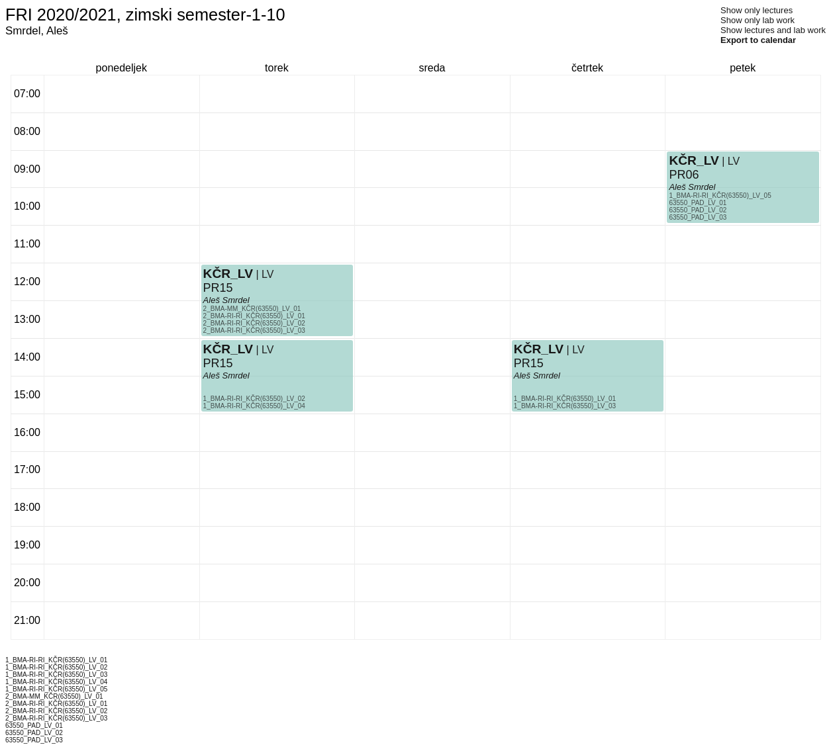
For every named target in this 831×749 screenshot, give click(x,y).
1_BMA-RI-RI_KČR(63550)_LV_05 (720, 195)
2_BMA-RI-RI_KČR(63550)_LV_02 (254, 323)
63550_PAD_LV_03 (697, 217)
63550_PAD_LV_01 (697, 202)
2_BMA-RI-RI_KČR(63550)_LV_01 (254, 316)
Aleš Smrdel (226, 375)
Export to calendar (758, 40)
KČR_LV (228, 349)
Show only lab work (757, 20)
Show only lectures (756, 10)
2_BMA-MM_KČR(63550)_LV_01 (252, 308)
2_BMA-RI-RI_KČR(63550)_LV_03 (254, 330)
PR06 (684, 174)
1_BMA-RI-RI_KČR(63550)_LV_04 (254, 406)
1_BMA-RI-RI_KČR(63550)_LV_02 (254, 398)
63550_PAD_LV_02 (697, 210)
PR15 (218, 363)
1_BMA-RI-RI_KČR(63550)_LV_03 (565, 406)
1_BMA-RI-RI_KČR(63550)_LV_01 (565, 398)
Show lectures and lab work (773, 30)
